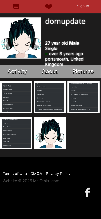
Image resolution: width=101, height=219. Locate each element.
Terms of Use (15, 173)
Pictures (83, 71)
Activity (17, 71)
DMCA (36, 173)
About (49, 71)
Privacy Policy (58, 173)
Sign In (83, 6)
